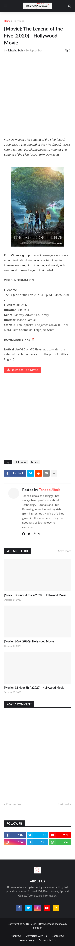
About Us (16, 935)
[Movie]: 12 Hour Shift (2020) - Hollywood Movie (34, 687)
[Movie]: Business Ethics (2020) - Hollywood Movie (35, 595)
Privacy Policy (26, 940)
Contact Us (58, 935)
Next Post (63, 804)
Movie (34, 462)
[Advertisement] (37, 94)
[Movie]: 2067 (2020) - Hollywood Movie (29, 641)
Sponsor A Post (48, 940)
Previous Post (14, 804)
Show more (64, 551)
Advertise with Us (36, 935)
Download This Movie (24, 370)
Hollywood (18, 20)
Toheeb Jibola (49, 489)
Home (7, 20)
